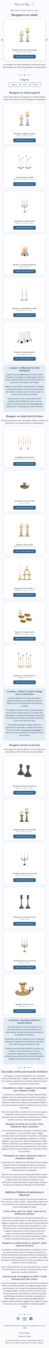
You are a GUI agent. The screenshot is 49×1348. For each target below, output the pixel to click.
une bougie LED (36, 404)
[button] (2, 40)
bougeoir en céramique (31, 730)
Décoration (17, 10)
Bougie (24, 10)
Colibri (25, 1328)
